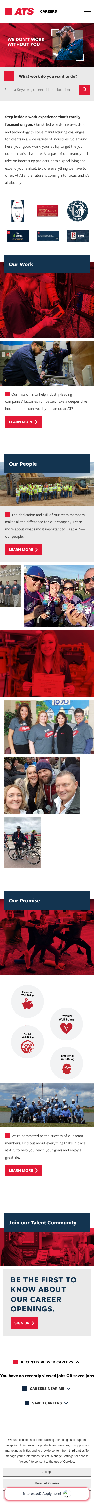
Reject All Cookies (47, 1483)
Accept (47, 1472)
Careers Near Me (47, 1388)
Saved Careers (47, 1403)
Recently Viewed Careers (47, 1362)
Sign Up (22, 1323)
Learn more (21, 421)
